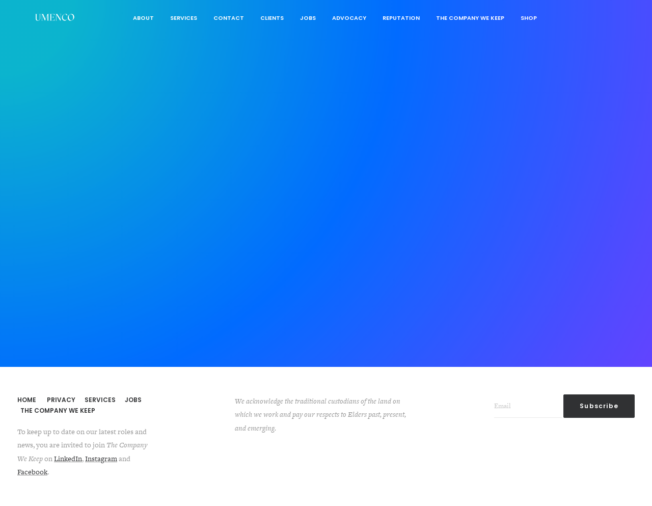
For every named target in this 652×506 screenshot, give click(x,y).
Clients (272, 18)
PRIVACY (61, 399)
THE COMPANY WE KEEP (57, 410)
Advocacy (349, 18)
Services (183, 18)
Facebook (32, 472)
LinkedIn (68, 459)
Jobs (308, 18)
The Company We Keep (470, 18)
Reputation (401, 18)
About (143, 18)
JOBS (133, 399)
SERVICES (100, 399)
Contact (228, 18)
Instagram (101, 459)
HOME (26, 399)
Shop (529, 18)
